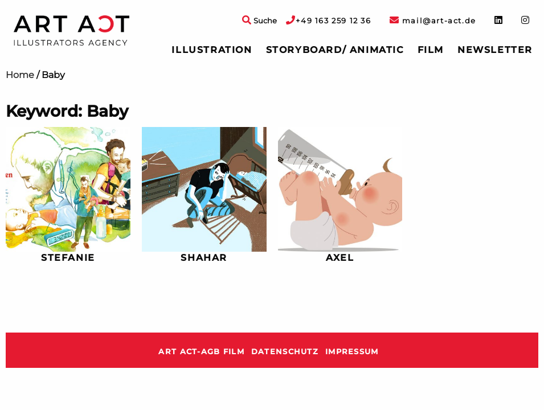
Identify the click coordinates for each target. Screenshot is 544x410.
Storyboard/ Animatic (335, 49)
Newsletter (495, 49)
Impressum (352, 351)
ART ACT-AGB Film (201, 351)
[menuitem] (212, 50)
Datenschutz (284, 351)
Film (431, 49)
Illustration (211, 49)
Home (20, 74)
